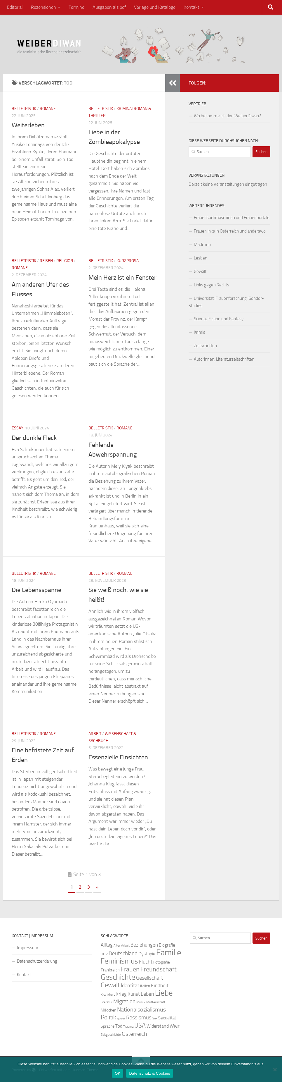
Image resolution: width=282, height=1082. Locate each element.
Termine (76, 7)
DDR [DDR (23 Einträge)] (104, 954)
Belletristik (24, 108)
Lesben (200, 258)
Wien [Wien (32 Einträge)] (175, 1026)
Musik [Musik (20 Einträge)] (140, 1002)
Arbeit (94, 733)
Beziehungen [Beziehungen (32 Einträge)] (144, 945)
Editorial (15, 7)
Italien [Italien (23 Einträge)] (145, 986)
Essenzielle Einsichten (118, 757)
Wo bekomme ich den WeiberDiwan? (227, 115)
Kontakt (191, 7)
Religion (64, 260)
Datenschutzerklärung (37, 961)
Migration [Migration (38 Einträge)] (124, 1001)
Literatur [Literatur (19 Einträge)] (106, 1002)
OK (117, 1073)
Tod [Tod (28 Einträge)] (118, 1026)
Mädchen (202, 244)
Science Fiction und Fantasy (218, 318)
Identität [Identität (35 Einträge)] (130, 985)
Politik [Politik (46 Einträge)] (108, 1017)
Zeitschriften (205, 345)
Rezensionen (43, 7)
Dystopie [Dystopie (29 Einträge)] (146, 954)
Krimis (199, 332)
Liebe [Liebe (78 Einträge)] (164, 993)
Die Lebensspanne (36, 590)
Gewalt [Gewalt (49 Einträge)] (110, 985)
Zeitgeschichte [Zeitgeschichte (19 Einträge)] (111, 1035)
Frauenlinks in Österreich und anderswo (230, 231)
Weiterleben (28, 125)
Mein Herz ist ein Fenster (122, 277)
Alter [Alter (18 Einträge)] (117, 945)
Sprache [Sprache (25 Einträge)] (107, 1026)
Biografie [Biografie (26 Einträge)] (167, 945)
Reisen (46, 260)
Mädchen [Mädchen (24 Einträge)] (108, 1010)
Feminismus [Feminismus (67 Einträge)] (119, 961)
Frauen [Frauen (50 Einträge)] (130, 969)
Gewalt (200, 271)
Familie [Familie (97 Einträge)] (168, 952)
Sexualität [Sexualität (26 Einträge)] (167, 1018)
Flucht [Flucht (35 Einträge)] (145, 962)
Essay (17, 428)
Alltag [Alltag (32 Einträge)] (107, 945)
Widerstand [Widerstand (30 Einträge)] (158, 1026)
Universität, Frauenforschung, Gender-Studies (226, 302)
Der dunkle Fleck (34, 438)
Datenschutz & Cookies (149, 1073)
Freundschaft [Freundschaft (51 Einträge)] (158, 969)
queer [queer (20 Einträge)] (121, 1018)
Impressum (27, 947)
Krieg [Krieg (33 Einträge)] (121, 994)
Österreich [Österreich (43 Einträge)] (134, 1033)
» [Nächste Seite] (97, 887)
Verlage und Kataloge (154, 7)
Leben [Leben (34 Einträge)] (147, 994)
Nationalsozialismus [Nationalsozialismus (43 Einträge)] (141, 1009)
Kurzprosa (127, 260)
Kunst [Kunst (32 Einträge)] (134, 994)
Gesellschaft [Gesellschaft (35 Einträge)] (149, 978)
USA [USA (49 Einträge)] (140, 1025)
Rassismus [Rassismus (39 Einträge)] (139, 1017)
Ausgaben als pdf (109, 7)
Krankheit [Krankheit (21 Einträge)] (108, 994)
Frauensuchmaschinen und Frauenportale (231, 217)
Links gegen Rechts (211, 285)
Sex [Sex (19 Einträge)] (154, 1018)
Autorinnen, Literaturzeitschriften (224, 359)
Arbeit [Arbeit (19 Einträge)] (125, 945)
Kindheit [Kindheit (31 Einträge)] (159, 985)
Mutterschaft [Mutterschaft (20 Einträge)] (155, 1002)
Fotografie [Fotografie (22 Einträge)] (161, 962)
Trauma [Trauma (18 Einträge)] (128, 1026)
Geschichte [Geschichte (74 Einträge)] (118, 977)
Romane (48, 108)
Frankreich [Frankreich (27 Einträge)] (110, 970)
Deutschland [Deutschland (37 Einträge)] (123, 953)
